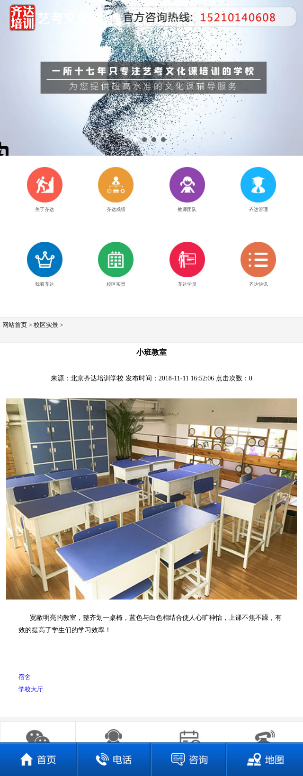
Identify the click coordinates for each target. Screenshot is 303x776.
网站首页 (14, 324)
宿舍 (24, 676)
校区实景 (46, 324)
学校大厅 (30, 689)
